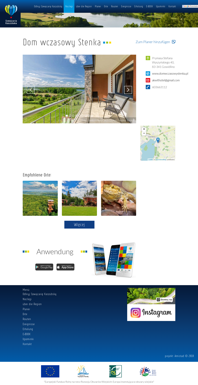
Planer (98, 6)
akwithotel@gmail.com (166, 80)
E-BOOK (149, 6)
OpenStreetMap (161, 159)
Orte (106, 6)
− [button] (144, 133)
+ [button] (144, 129)
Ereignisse (126, 6)
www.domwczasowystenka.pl (170, 73)
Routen (114, 6)
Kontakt (172, 6)
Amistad (179, 356)
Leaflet (150, 159)
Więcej (79, 224)
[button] (67, 116)
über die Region (84, 6)
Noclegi (69, 6)
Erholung (138, 6)
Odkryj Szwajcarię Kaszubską (48, 6)
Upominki (160, 6)
